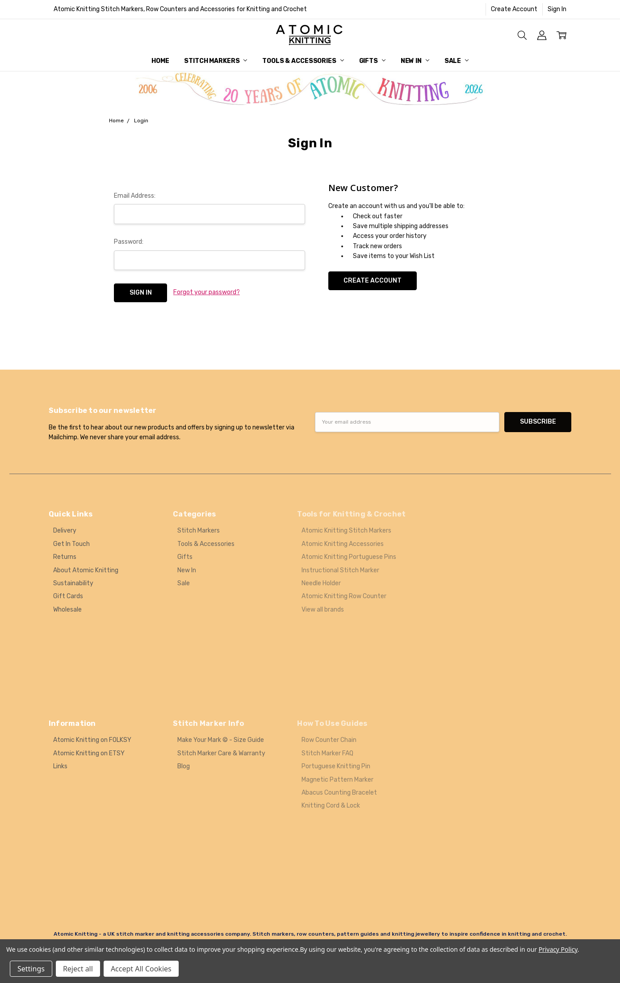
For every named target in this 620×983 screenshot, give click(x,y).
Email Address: (134, 196)
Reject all (78, 969)
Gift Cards (68, 596)
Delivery (64, 530)
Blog (183, 766)
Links (60, 766)
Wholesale (67, 609)
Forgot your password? (206, 292)
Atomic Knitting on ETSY (89, 753)
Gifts (372, 61)
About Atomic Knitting (85, 570)
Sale (456, 61)
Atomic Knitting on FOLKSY (92, 740)
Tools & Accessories (303, 61)
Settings (31, 969)
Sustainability (73, 583)
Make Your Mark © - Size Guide (220, 740)
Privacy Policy (558, 949)
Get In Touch (71, 544)
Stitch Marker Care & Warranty (221, 753)
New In (415, 61)
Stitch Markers (215, 61)
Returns (64, 557)
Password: (128, 242)
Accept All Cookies (141, 969)
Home (160, 61)
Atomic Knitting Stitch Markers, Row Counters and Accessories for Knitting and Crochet (180, 9)
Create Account (514, 9)
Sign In (557, 9)
